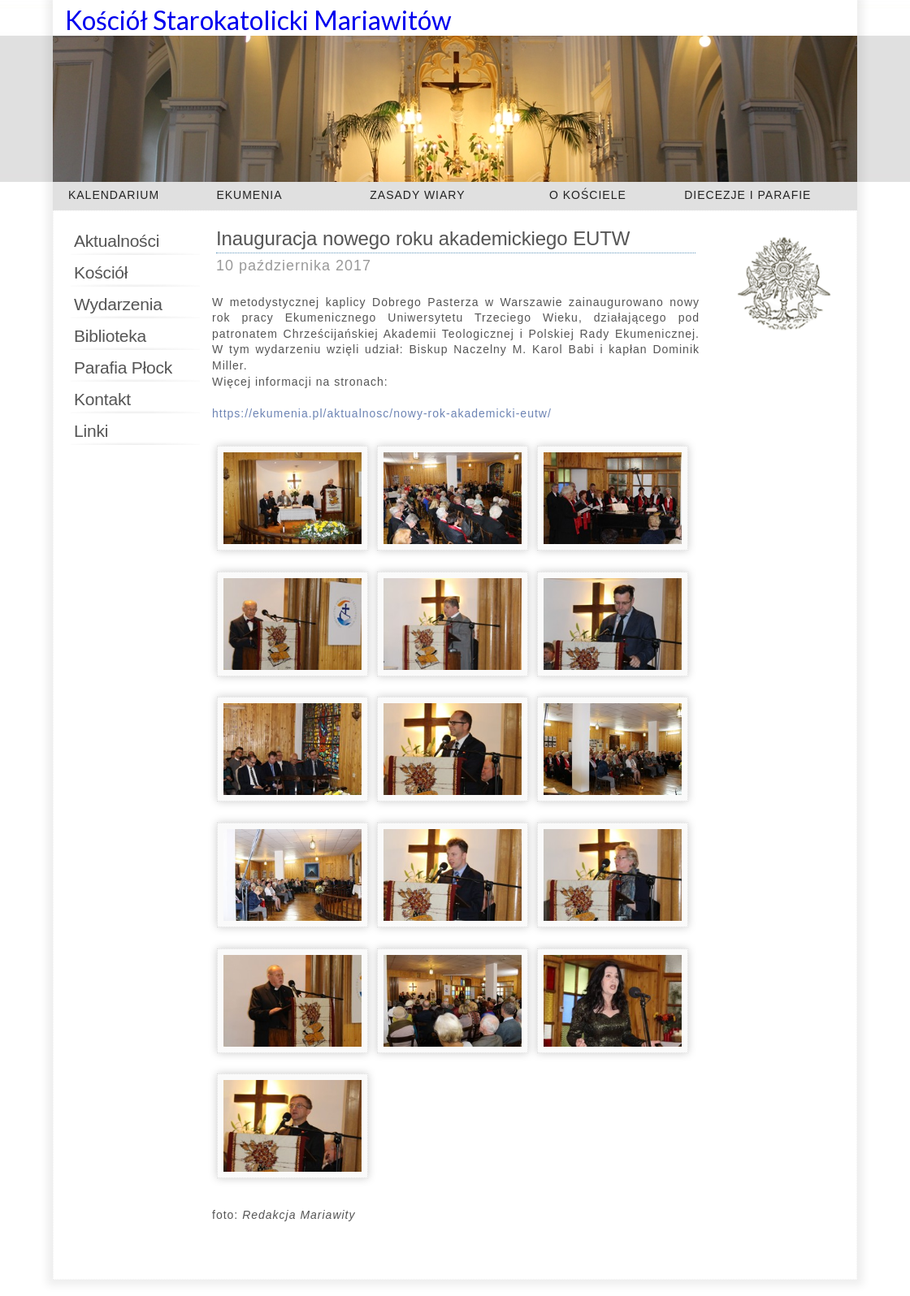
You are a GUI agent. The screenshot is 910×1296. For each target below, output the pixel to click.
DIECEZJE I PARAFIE (747, 194)
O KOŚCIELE (587, 194)
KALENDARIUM (113, 194)
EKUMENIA (249, 194)
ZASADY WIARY (417, 194)
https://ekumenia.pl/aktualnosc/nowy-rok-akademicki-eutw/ (382, 413)
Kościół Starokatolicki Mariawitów (258, 20)
